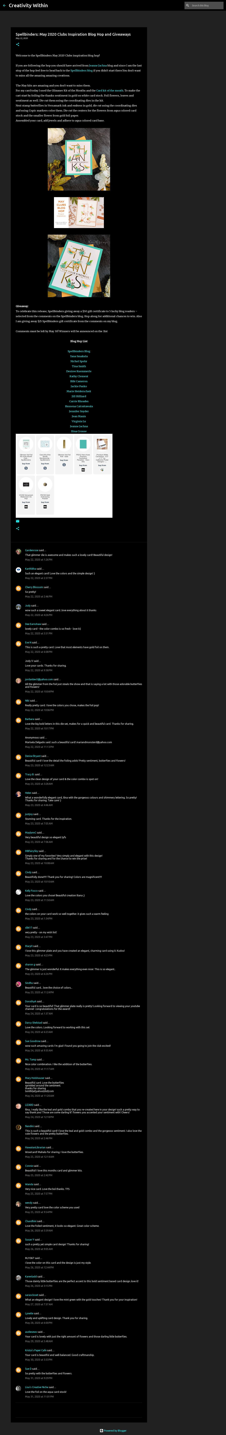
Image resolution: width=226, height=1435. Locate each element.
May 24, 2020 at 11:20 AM (39, 1095)
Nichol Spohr (78, 361)
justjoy (29, 814)
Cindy (28, 872)
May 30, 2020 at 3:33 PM (38, 1359)
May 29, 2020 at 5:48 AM (39, 1341)
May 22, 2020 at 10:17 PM (39, 728)
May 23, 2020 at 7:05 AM (39, 823)
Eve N (28, 642)
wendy (28, 1202)
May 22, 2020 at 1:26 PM (38, 559)
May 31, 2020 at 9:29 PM (38, 1378)
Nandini (29, 1126)
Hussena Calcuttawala (79, 406)
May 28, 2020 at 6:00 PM (38, 1322)
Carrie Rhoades (79, 401)
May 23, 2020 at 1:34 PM (38, 918)
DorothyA (30, 1001)
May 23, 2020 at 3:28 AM (39, 783)
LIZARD (29, 1104)
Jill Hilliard (79, 396)
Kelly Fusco (31, 890)
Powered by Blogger (113, 1430)
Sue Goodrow (33, 1041)
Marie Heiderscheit (79, 391)
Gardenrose (31, 550)
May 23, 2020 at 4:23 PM (38, 955)
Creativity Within (28, 5)
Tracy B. (29, 774)
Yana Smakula (79, 356)
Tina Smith (79, 366)
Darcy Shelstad (33, 1022)
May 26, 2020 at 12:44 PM (39, 1267)
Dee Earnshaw (33, 624)
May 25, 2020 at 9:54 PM (38, 1212)
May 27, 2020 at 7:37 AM (39, 1304)
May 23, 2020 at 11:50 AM (39, 900)
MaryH (29, 946)
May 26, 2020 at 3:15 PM (38, 1285)
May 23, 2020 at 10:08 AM (39, 863)
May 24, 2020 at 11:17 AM (39, 1068)
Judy (28, 605)
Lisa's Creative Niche (36, 1387)
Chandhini (30, 1221)
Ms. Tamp (30, 1059)
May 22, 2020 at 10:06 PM (39, 710)
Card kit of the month (109, 90)
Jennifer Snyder (79, 411)
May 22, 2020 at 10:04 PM (39, 691)
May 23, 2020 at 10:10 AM (39, 881)
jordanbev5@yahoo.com (39, 679)
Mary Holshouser (34, 1078)
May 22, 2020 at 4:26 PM (38, 615)
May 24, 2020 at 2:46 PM (38, 1138)
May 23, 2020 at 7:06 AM (39, 842)
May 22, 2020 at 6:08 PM (38, 651)
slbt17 (28, 927)
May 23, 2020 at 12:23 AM (39, 765)
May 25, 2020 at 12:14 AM (39, 1156)
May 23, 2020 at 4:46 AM (39, 805)
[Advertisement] (163, 135)
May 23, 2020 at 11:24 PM (39, 992)
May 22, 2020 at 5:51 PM (38, 633)
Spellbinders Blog (79, 351)
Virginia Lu (79, 421)
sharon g (30, 964)
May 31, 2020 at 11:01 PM (39, 1396)
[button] (17, 45)
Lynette (29, 1313)
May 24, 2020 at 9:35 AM (39, 1050)
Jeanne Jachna (98, 65)
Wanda (29, 1184)
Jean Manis (79, 416)
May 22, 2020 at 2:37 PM (38, 578)
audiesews (31, 1331)
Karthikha (30, 568)
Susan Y (29, 1239)
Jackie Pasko (79, 386)
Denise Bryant (33, 756)
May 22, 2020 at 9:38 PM (38, 670)
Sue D (28, 1368)
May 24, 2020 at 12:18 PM (39, 1117)
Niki (27, 700)
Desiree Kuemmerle (78, 371)
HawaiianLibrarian (35, 1147)
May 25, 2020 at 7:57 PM (38, 1193)
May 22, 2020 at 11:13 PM (39, 746)
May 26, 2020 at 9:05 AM (39, 1249)
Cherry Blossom (34, 587)
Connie (29, 1165)
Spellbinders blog (81, 70)
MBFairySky (31, 851)
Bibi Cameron (78, 381)
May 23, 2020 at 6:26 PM (38, 973)
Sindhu (29, 983)
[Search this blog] (207, 5)
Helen (28, 792)
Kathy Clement (79, 376)
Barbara (29, 719)
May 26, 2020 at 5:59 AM (39, 1230)
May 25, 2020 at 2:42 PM (38, 1175)
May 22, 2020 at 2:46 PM (38, 596)
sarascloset (31, 1295)
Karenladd (31, 1276)
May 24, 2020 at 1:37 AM (39, 1013)
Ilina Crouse (79, 431)
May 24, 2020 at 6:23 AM (39, 1032)
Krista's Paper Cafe (35, 1350)
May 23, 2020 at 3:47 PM (38, 937)
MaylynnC (30, 832)
